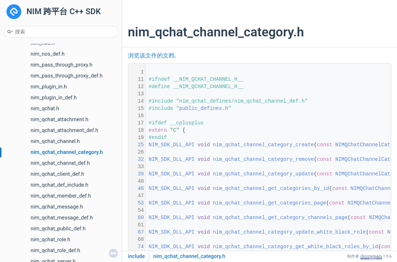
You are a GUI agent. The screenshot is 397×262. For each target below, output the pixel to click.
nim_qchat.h (45, 109)
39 (136, 174)
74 (136, 247)
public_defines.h (203, 108)
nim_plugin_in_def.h (54, 98)
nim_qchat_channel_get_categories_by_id (271, 188)
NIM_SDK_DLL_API (171, 145)
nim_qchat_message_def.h (62, 218)
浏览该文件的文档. (152, 55)
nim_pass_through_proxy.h (62, 65)
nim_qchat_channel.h (55, 141)
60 (136, 218)
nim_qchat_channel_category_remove (263, 159)
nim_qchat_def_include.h (59, 185)
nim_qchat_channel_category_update (263, 174)
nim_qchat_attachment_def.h (64, 130)
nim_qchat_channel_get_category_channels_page (280, 218)
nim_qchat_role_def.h (55, 250)
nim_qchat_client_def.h (57, 174)
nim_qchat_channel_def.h (60, 163)
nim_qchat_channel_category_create (263, 145)
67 (136, 232)
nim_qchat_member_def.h (61, 196)
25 (136, 145)
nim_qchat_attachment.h (59, 119)
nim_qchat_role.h (50, 240)
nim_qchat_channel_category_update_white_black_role (289, 232)
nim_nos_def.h (47, 54)
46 (136, 188)
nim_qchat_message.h (57, 207)
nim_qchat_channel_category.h (67, 152)
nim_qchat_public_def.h (58, 229)
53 (136, 203)
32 (136, 159)
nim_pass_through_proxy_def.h (67, 76)
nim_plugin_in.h (49, 87)
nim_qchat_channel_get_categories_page (269, 203)
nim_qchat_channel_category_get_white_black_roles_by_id (295, 247)
